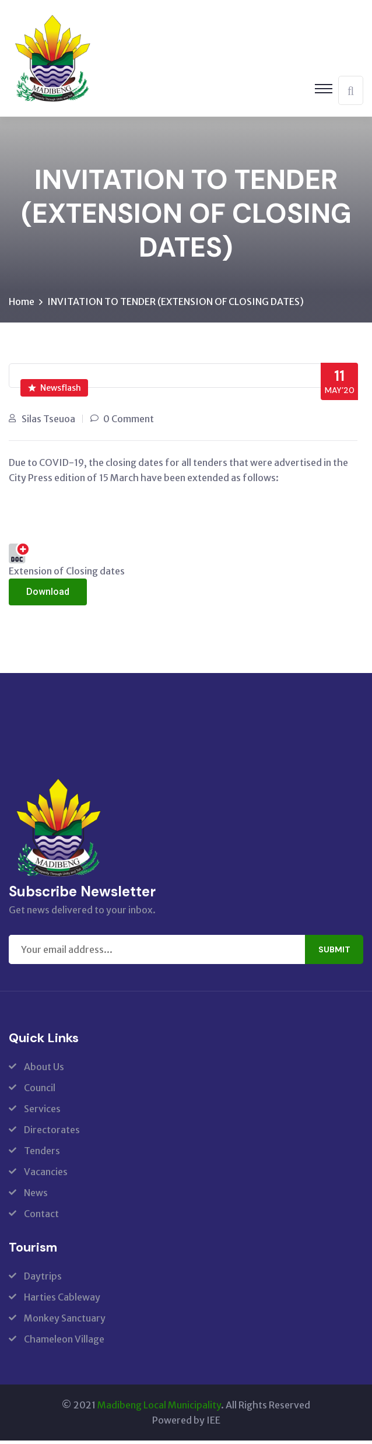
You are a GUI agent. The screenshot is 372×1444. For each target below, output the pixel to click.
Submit (334, 953)
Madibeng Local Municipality (159, 1408)
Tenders (42, 1154)
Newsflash (54, 391)
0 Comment (128, 422)
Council (39, 1091)
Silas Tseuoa (48, 422)
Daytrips (43, 1279)
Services (42, 1112)
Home (21, 305)
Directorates (52, 1133)
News (36, 1196)
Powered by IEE (186, 1423)
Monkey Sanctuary (65, 1321)
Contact (41, 1217)
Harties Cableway (62, 1300)
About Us (44, 1070)
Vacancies (46, 1175)
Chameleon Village (64, 1342)
